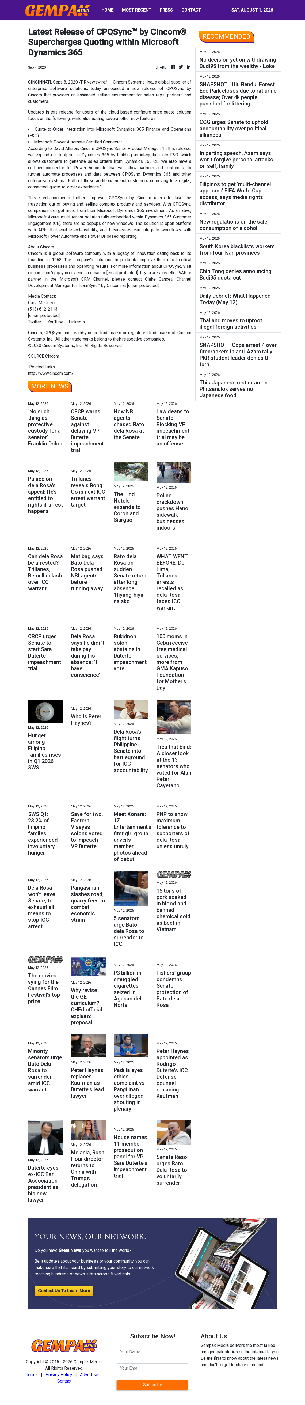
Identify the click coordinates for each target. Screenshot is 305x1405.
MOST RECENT (136, 10)
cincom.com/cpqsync (48, 272)
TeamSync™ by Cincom (99, 285)
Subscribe (152, 1384)
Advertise (89, 1374)
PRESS (166, 10)
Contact (64, 1381)
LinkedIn (77, 321)
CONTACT (191, 10)
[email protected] (122, 272)
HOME (107, 10)
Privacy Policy (58, 1374)
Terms (32, 1374)
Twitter (34, 321)
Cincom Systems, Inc (132, 82)
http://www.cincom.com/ (51, 373)
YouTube (55, 321)
